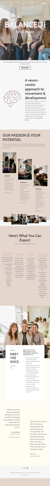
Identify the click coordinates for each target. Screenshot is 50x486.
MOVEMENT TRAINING (31, 3)
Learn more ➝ (8, 193)
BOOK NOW (23, 3)
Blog (37, 2)
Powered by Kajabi (25, 482)
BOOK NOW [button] (25, 68)
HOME (5, 2)
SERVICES (17, 2)
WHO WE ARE (11, 4)
